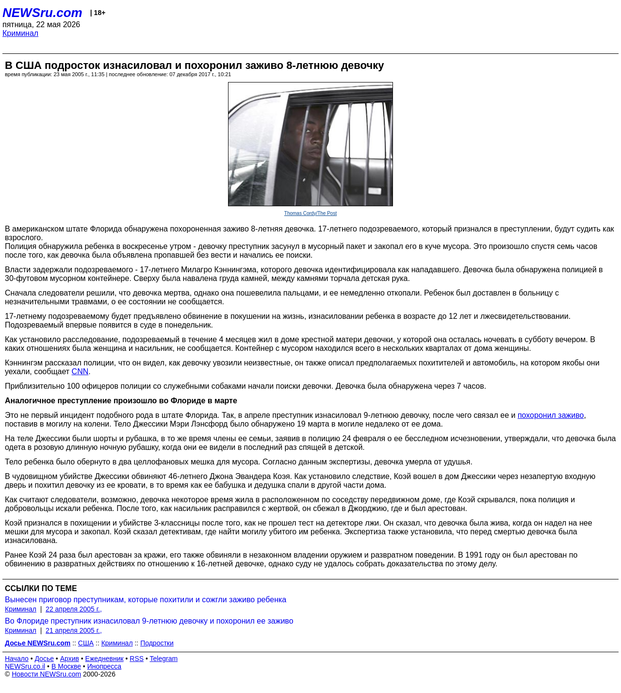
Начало (17, 658)
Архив (69, 658)
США (86, 643)
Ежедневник (104, 658)
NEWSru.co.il (25, 666)
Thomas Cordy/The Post (310, 213)
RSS (137, 658)
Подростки (157, 643)
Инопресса (104, 666)
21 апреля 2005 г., (74, 630)
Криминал (20, 33)
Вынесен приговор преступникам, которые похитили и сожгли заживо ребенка (145, 599)
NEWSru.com (42, 12)
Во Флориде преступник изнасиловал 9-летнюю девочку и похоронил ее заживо (149, 621)
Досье (44, 658)
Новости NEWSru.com (46, 674)
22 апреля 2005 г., (74, 609)
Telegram (164, 658)
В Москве (66, 666)
